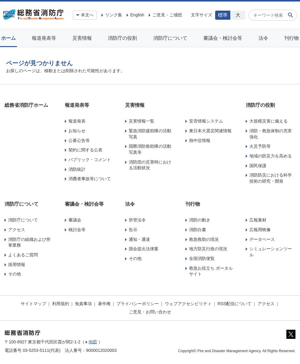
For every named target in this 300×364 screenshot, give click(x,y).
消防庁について (170, 38)
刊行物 (291, 38)
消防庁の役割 (122, 38)
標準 (223, 15)
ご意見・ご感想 (167, 14)
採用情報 (16, 264)
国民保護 (257, 165)
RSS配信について (235, 303)
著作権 (104, 303)
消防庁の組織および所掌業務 (29, 242)
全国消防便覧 (202, 258)
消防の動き (199, 219)
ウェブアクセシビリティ (188, 303)
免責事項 (83, 303)
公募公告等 (79, 140)
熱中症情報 (199, 140)
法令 (263, 38)
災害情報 (82, 38)
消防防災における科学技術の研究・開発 (270, 178)
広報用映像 (260, 229)
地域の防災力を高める (270, 155)
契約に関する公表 (85, 149)
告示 (133, 229)
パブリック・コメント (89, 159)
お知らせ (76, 130)
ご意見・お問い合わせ (150, 311)
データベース (262, 239)
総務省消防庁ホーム (26, 105)
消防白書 (197, 229)
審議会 (74, 219)
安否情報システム (206, 121)
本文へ (87, 14)
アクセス (16, 229)
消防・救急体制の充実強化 (270, 133)
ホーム (8, 38)
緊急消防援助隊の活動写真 (150, 133)
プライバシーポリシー (137, 303)
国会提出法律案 (143, 248)
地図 (92, 341)
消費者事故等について (89, 178)
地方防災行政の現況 (208, 248)
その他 (14, 273)
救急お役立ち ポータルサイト (211, 271)
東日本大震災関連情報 (210, 130)
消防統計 (76, 169)
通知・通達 (139, 239)
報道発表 (76, 121)
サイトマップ (33, 303)
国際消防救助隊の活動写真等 (150, 149)
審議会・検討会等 (222, 38)
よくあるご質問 (23, 254)
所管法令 (137, 219)
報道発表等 (44, 38)
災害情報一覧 (141, 121)
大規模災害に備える (268, 121)
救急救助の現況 (204, 239)
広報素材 (257, 219)
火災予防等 (260, 146)
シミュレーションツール (270, 251)
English (137, 14)
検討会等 (76, 229)
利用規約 (60, 303)
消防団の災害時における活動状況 (150, 165)
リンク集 (113, 14)
